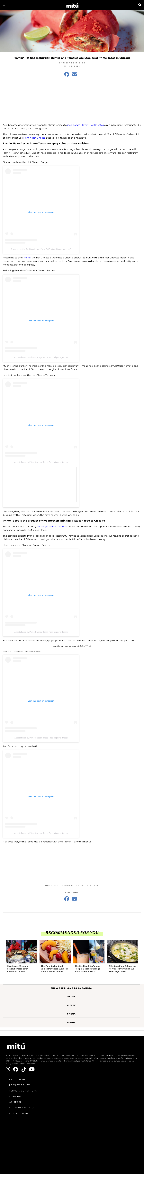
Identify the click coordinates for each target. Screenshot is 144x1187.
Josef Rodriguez (74, 63)
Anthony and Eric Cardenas (52, 526)
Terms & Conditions (23, 1091)
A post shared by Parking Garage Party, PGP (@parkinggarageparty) (41, 249)
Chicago (54, 886)
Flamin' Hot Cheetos (69, 886)
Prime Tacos (92, 886)
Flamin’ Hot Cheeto (34, 137)
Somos (71, 1022)
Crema (71, 1014)
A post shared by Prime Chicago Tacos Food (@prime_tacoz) (41, 357)
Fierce (71, 997)
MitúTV (71, 1005)
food (83, 886)
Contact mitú (18, 1113)
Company (15, 1096)
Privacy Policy (19, 1085)
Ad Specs (15, 1102)
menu (27, 257)
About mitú (17, 1079)
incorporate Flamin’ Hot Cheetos (85, 125)
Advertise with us (22, 1107)
